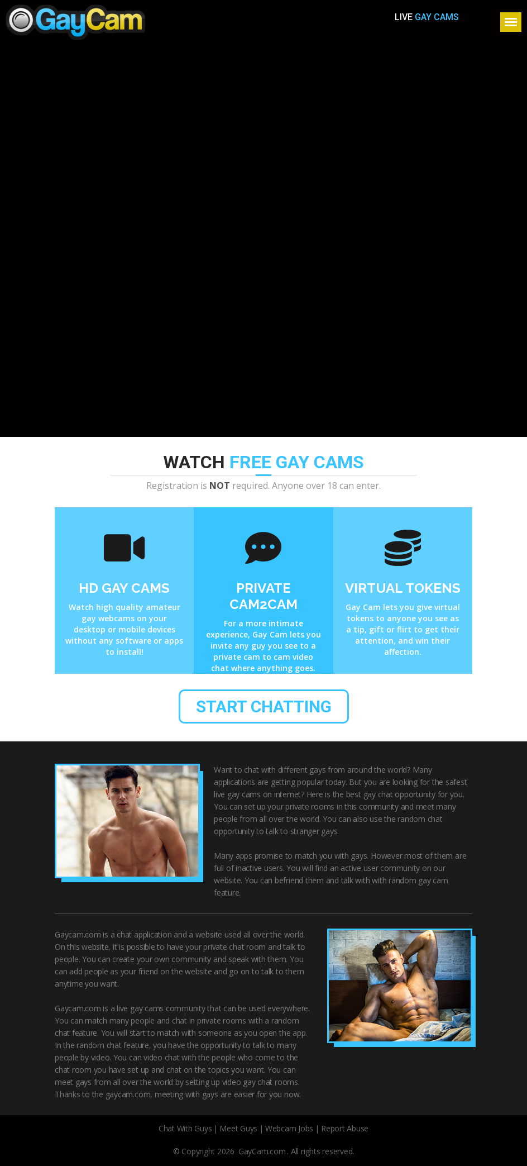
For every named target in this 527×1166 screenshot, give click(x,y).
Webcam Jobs (289, 1128)
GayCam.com (262, 1151)
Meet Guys (238, 1128)
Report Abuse (344, 1128)
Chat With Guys (185, 1128)
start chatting (264, 706)
